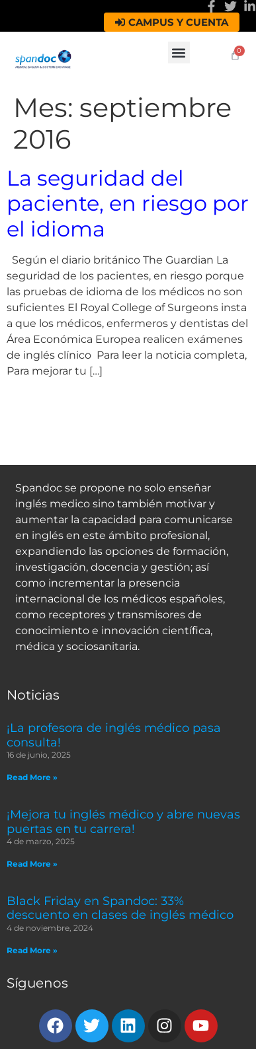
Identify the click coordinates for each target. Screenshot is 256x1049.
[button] (179, 52)
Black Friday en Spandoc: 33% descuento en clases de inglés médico (120, 908)
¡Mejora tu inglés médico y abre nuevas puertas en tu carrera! (123, 821)
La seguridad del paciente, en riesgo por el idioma (128, 203)
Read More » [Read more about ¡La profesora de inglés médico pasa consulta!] (32, 777)
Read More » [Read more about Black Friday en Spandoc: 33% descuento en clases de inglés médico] (32, 950)
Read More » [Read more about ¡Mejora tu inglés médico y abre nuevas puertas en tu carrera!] (32, 864)
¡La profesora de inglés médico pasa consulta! (114, 735)
